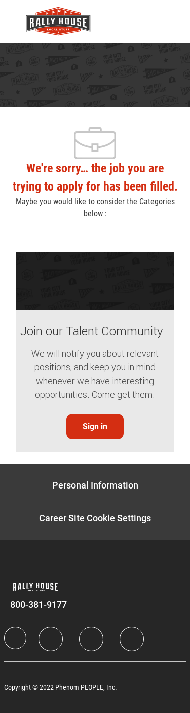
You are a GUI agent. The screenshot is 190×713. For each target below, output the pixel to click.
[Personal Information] (95, 485)
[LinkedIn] (51, 639)
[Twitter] (91, 639)
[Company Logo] (58, 21)
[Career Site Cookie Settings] (95, 518)
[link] (95, 426)
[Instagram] (132, 639)
